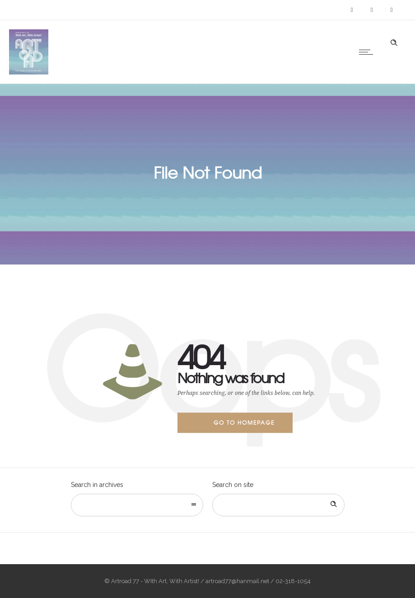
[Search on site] (278, 505)
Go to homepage (244, 422)
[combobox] (137, 505)
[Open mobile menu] (368, 52)
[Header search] (394, 43)
